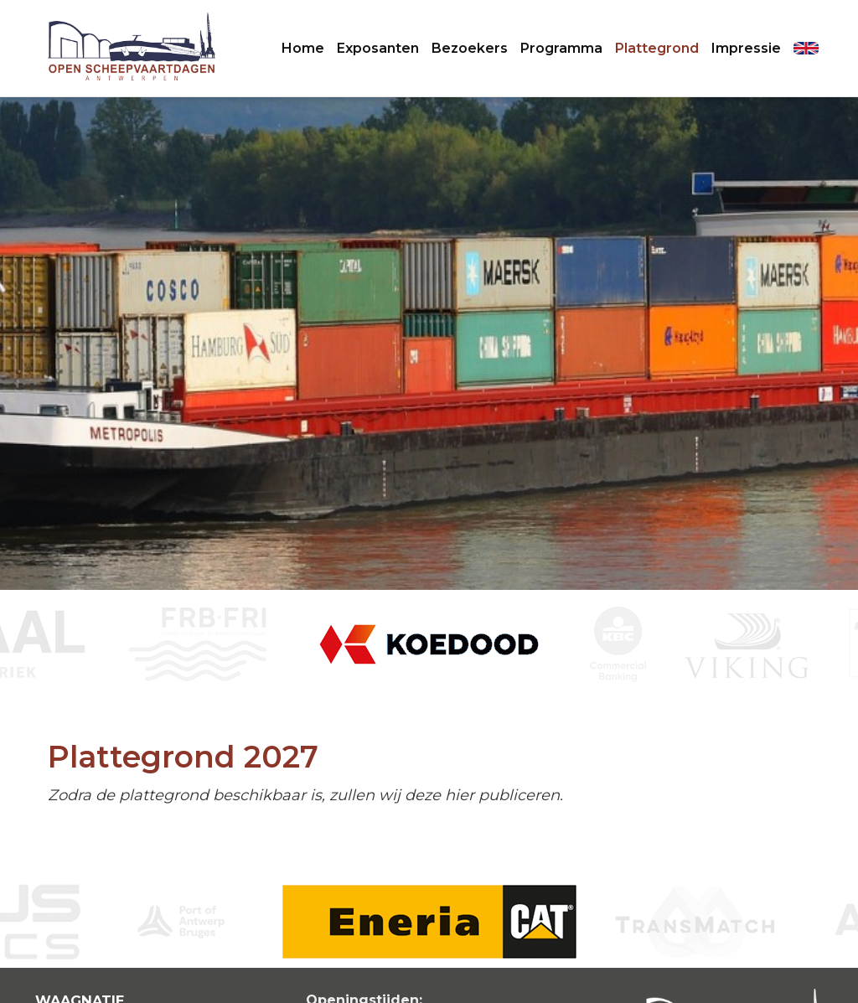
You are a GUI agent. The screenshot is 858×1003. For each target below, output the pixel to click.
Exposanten (378, 48)
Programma (561, 48)
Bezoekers (470, 48)
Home (303, 48)
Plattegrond (657, 48)
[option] (429, 644)
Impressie (746, 48)
